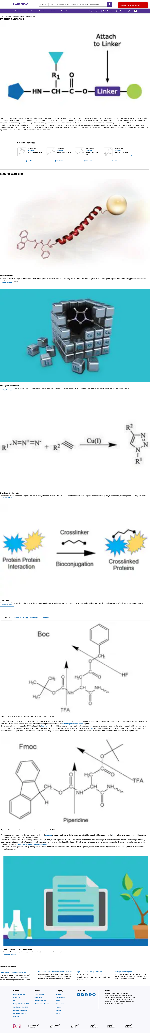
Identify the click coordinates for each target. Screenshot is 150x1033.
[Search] (109, 4)
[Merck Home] (20, 4)
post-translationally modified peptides (32, 844)
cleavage (48, 835)
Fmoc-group (45, 726)
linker (91, 728)
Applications (8, 16)
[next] (131, 155)
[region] (75, 155)
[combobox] (75, 4)
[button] (94, 11)
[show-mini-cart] (132, 10)
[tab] (6, 617)
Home (1, 16)
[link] (23, 994)
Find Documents (9, 955)
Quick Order (120, 11)
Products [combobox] (43, 4)
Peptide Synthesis (30, 16)
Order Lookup (107, 11)
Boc (113, 835)
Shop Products (7, 283)
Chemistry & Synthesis (18, 16)
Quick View (30, 161)
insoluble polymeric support (72, 724)
